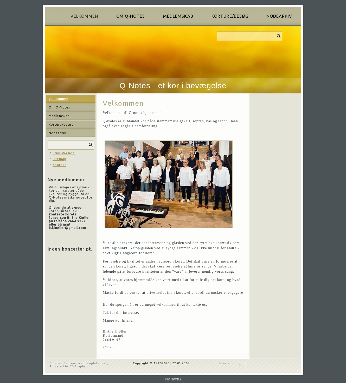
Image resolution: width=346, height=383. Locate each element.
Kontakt (59, 165)
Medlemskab (178, 16)
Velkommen (84, 16)
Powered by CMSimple (67, 366)
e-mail (108, 346)
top (168, 379)
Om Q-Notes (130, 16)
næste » (177, 379)
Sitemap (59, 159)
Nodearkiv (279, 16)
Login (239, 363)
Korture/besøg (230, 16)
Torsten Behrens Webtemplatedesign (80, 363)
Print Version (64, 153)
